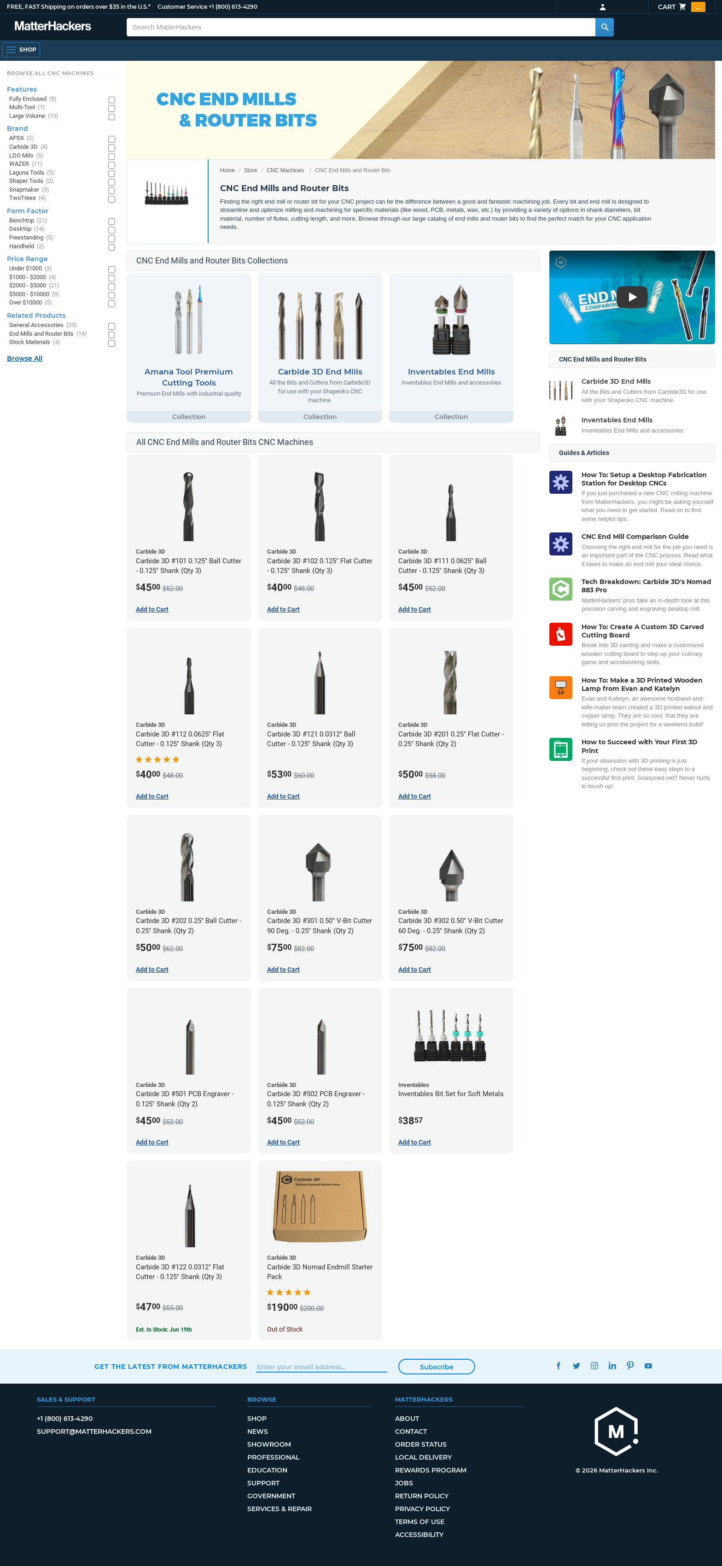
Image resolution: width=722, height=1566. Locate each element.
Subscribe (437, 1367)
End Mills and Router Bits (48, 334)
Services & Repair (279, 1509)
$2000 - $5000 (34, 285)
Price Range (27, 259)
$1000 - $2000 (32, 277)
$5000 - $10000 (34, 294)
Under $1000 (30, 268)
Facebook (558, 1365)
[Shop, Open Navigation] (21, 49)
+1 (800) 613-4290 (233, 6)
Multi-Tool (27, 107)
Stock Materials (34, 342)
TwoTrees (27, 198)
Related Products (36, 315)
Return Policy (421, 1496)
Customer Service (182, 6)
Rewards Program (430, 1470)
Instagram (594, 1365)
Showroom (269, 1444)
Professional (273, 1457)
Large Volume (33, 116)
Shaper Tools (31, 181)
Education (267, 1470)
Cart (681, 7)
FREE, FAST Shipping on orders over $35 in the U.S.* (79, 6)
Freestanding (31, 238)
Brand (17, 128)
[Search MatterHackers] (604, 27)
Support (263, 1483)
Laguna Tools (31, 173)
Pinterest (630, 1365)
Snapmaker (29, 190)
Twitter (576, 1365)
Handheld (26, 246)
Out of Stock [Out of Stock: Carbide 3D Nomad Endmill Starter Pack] (285, 1329)
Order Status (421, 1444)
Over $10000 (30, 302)
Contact (411, 1431)
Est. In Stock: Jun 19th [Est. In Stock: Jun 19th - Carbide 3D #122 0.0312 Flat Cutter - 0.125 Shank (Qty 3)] (164, 1329)
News (257, 1431)
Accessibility (419, 1535)
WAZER (25, 164)
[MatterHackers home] (53, 27)
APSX (21, 138)
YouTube (648, 1365)
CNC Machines (285, 170)
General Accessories (43, 325)
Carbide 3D (28, 147)
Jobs (404, 1483)
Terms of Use (419, 1522)
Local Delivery (423, 1457)
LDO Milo (26, 156)
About (407, 1418)
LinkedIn (612, 1365)
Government (271, 1496)
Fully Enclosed (33, 99)
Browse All (24, 358)
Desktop (27, 229)
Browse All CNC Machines (50, 73)
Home (227, 170)
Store (250, 170)
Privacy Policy (422, 1509)
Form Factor (27, 211)
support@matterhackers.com (94, 1431)
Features (22, 89)
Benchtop (28, 220)
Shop (257, 1418)
